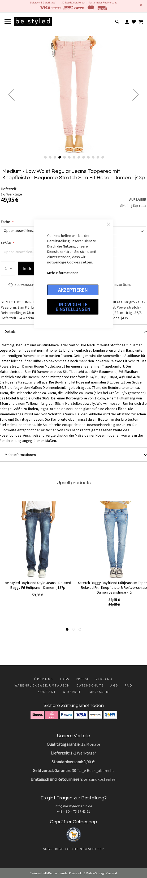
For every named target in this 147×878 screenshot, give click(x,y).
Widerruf (72, 692)
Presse (82, 679)
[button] (11, 94)
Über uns (43, 679)
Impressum (98, 692)
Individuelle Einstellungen (72, 306)
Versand (104, 679)
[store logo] (33, 21)
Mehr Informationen (62, 272)
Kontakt (47, 692)
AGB (114, 685)
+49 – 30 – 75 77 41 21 (73, 811)
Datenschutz (90, 685)
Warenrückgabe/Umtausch (42, 685)
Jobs (64, 679)
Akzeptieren (73, 290)
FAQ (128, 685)
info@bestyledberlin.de (73, 806)
